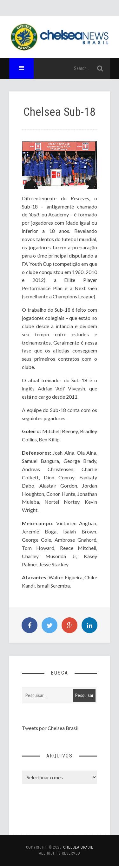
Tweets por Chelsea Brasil (50, 728)
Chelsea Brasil (78, 847)
